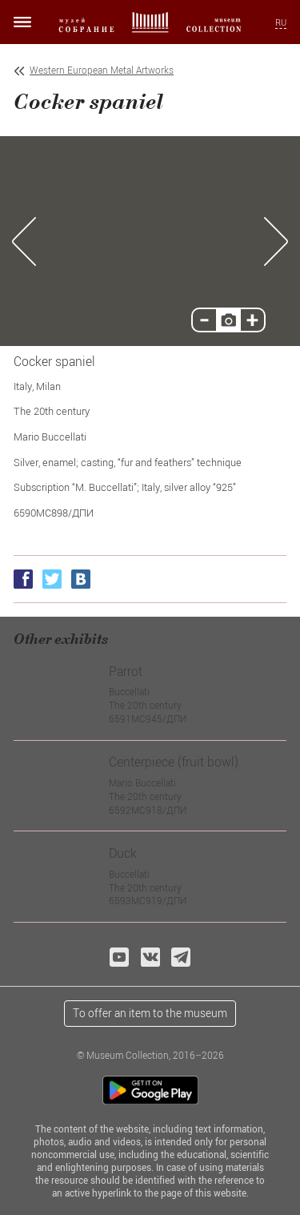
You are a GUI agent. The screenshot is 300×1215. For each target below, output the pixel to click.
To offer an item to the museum (150, 1012)
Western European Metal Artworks (102, 70)
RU (280, 22)
